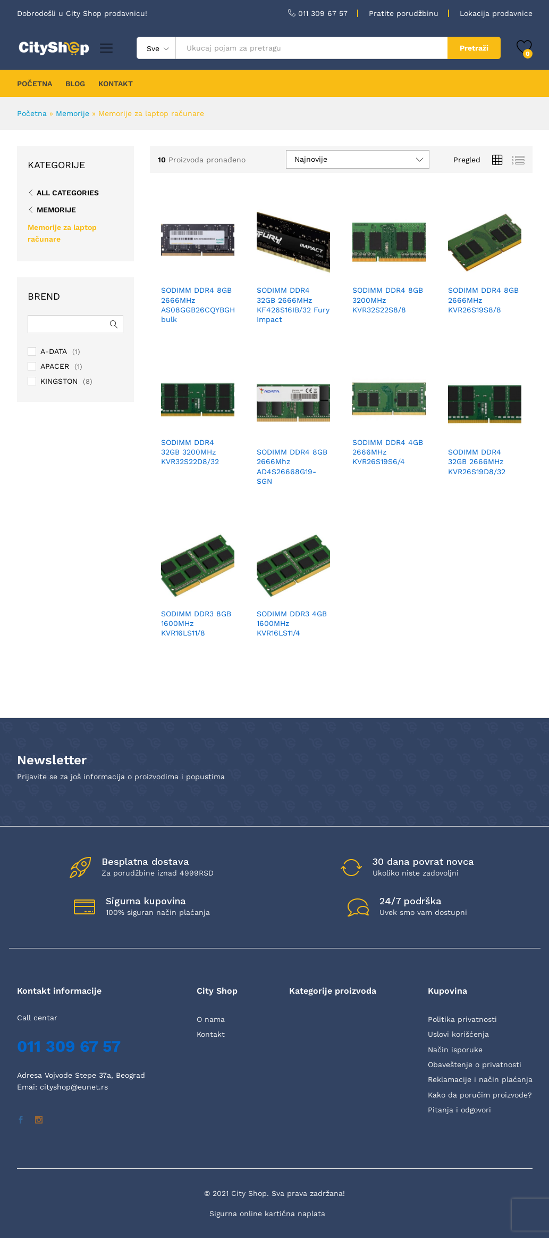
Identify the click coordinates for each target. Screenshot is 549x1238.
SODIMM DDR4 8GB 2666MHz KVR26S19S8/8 (483, 299)
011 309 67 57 (323, 13)
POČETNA (34, 83)
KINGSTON (59, 381)
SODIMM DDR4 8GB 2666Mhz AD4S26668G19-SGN (292, 466)
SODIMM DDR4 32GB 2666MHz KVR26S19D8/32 (476, 461)
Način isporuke (455, 1049)
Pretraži (474, 48)
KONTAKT (115, 83)
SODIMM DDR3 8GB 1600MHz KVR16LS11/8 (196, 623)
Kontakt (211, 1034)
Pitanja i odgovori (459, 1109)
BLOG (75, 83)
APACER (54, 366)
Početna (32, 113)
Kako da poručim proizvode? (480, 1095)
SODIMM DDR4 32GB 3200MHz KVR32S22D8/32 (190, 452)
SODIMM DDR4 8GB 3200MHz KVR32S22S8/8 (387, 299)
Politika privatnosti (462, 1019)
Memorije (72, 113)
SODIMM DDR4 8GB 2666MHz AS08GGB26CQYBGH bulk (198, 305)
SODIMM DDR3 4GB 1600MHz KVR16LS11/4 (292, 623)
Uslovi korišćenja (458, 1034)
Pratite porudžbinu (403, 13)
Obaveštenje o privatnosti (474, 1064)
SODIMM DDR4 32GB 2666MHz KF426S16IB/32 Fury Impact (293, 305)
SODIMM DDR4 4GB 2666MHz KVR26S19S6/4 (387, 452)
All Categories (68, 192)
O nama (211, 1019)
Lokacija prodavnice (496, 13)
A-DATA (53, 351)
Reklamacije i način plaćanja (480, 1079)
